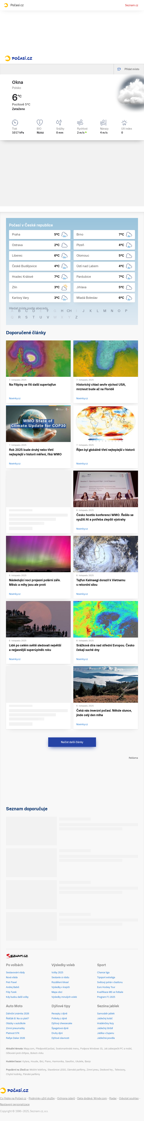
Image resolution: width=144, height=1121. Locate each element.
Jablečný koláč (104, 1018)
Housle (34, 1061)
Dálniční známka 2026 (17, 1013)
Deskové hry (106, 1069)
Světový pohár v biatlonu (110, 982)
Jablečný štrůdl (105, 1028)
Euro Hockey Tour (106, 987)
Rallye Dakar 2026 (15, 1038)
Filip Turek (11, 992)
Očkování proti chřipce (17, 1053)
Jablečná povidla (106, 1038)
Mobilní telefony (38, 1069)
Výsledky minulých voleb (64, 997)
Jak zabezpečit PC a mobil (117, 1048)
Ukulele (79, 1061)
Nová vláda (12, 977)
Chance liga (103, 972)
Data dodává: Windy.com (92, 1098)
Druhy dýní (57, 1033)
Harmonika (58, 1061)
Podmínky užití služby (42, 1098)
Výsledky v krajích (61, 987)
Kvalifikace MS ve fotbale (110, 992)
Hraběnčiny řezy (105, 1023)
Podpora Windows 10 (91, 1048)
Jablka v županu (105, 1033)
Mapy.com (29, 1048)
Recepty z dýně (59, 1013)
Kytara (25, 1061)
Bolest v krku (37, 1053)
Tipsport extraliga (106, 977)
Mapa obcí (57, 992)
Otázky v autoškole (16, 1023)
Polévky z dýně (59, 1018)
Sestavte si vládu (60, 977)
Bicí (41, 1061)
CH (69, 311)
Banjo (88, 1061)
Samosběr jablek (106, 1013)
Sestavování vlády (15, 972)
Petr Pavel (11, 982)
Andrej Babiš (12, 987)
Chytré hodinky (14, 1074)
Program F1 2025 (106, 997)
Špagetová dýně (60, 1028)
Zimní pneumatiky (15, 1028)
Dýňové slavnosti (60, 1038)
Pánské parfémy (31, 1074)
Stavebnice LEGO (57, 1069)
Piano (48, 1061)
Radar (113, 1098)
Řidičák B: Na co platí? (17, 1018)
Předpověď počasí (45, 1048)
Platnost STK (13, 1033)
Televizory (120, 1069)
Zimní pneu (92, 1069)
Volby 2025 (57, 972)
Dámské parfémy (76, 1069)
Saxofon (69, 1061)
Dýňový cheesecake (62, 1023)
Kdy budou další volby (17, 997)
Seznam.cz (131, 5)
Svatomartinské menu (67, 1048)
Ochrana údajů (66, 1098)
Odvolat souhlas (129, 1098)
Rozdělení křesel (60, 982)
